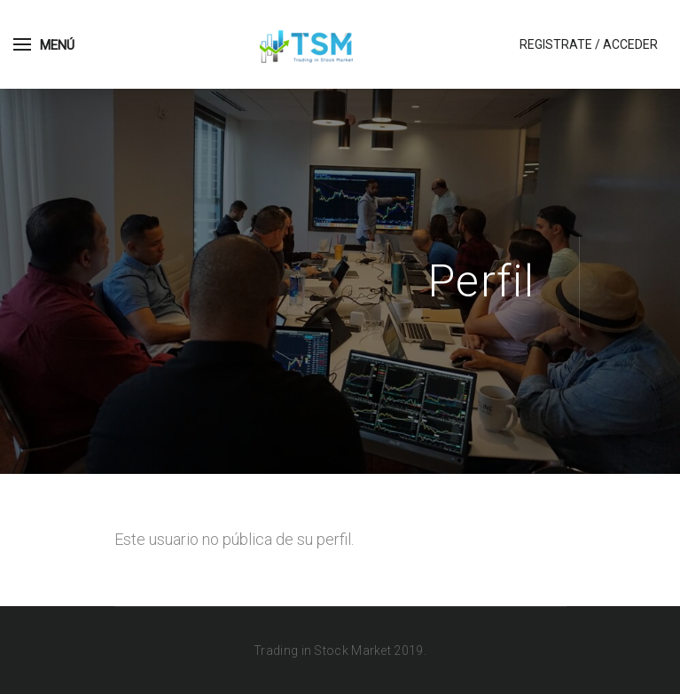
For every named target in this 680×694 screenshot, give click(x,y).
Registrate (556, 44)
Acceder (630, 44)
